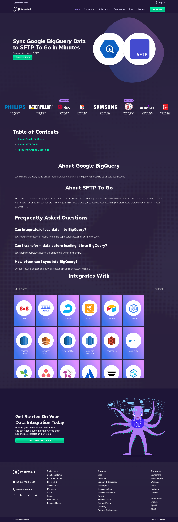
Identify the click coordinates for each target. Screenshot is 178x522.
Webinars (155, 482)
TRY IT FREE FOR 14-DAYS (40, 440)
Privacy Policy (104, 503)
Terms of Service (158, 519)
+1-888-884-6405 (23, 489)
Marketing (51, 489)
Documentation (105, 489)
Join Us (154, 492)
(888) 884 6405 (20, 3)
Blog (100, 475)
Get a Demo (157, 9)
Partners (155, 489)
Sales (49, 492)
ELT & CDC (52, 482)
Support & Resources (107, 482)
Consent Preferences (108, 510)
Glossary (102, 506)
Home (77, 9)
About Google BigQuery (31, 139)
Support (50, 496)
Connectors (119, 9)
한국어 (154, 509)
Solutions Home (54, 475)
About (153, 485)
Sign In (160, 2)
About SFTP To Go (28, 144)
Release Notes (54, 503)
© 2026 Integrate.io (21, 519)
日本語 (154, 505)
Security (101, 496)
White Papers (157, 478)
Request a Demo (23, 57)
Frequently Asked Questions (33, 149)
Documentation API (107, 492)
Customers (156, 475)
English (154, 502)
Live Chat (102, 478)
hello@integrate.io (24, 482)
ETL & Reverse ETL (56, 478)
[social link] (14, 495)
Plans (131, 9)
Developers (52, 499)
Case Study (64, 100)
